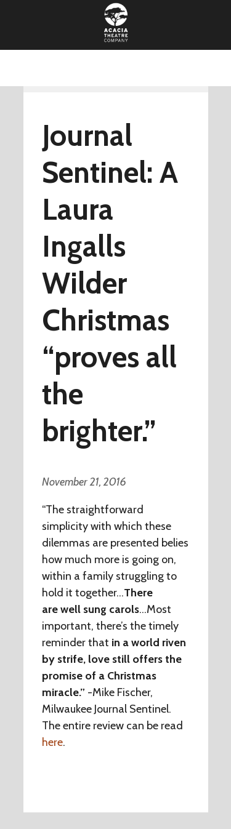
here (52, 742)
